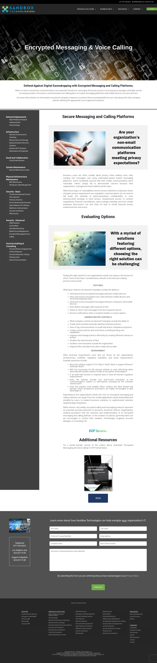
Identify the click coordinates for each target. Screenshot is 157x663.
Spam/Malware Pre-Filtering (19, 205)
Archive (132, 619)
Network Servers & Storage (18, 140)
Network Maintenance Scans (19, 170)
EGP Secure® (25, 619)
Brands (132, 635)
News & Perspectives (136, 614)
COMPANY (138, 9)
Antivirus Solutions (15, 200)
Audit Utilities (14, 226)
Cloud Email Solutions (16, 160)
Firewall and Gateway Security (19, 194)
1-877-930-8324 (126, 2)
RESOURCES (123, 9)
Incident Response (15, 252)
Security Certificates (16, 211)
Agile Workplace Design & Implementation (56, 614)
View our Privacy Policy (78, 603)
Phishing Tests (14, 257)
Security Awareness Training (19, 254)
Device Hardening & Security (84, 623)
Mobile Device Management (19, 231)
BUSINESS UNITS (107, 9)
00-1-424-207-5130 (147, 2)
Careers (132, 640)
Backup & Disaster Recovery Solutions (60, 625)
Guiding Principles (135, 630)
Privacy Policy (132, 576)
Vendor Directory (135, 616)
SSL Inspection (14, 197)
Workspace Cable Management (20, 185)
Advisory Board (134, 637)
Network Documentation (17, 260)
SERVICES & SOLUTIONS (86, 9)
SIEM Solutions (14, 223)
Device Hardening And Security (20, 202)
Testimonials (134, 632)
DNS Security (13, 213)
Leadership (133, 628)
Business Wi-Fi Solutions (17, 148)
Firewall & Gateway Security (84, 616)
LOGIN (152, 9)
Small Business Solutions (29, 614)
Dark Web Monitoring (16, 228)
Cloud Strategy (14, 125)
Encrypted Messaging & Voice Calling (114, 621)
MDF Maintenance (15, 182)
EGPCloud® (25, 621)
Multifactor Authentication (18, 208)
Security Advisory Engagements (20, 249)
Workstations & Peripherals (18, 151)
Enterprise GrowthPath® (28, 616)
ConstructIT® (25, 624)
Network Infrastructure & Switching (59, 620)
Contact (132, 642)
